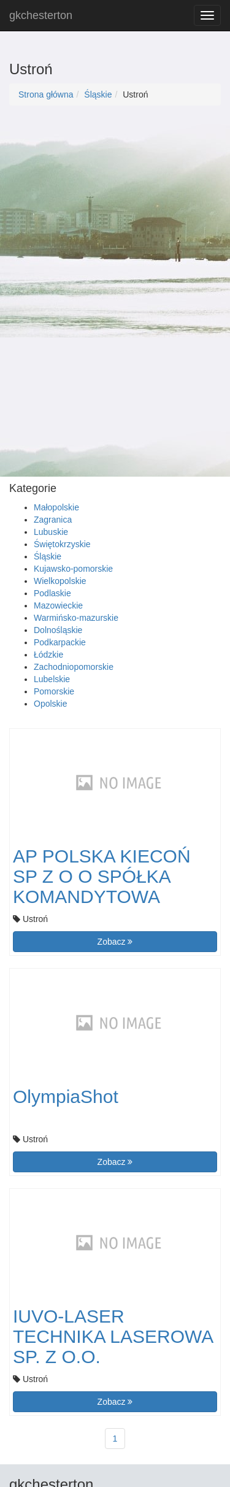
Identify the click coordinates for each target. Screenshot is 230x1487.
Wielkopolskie (60, 581)
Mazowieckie (58, 605)
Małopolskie (56, 507)
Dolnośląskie (58, 630)
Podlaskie (52, 593)
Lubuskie (51, 532)
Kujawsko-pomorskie (73, 569)
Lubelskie (52, 679)
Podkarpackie (60, 642)
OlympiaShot (65, 1096)
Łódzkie (48, 654)
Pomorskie (54, 691)
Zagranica (53, 519)
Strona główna (46, 94)
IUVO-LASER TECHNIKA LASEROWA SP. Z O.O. (113, 1336)
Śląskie (98, 94)
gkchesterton (40, 15)
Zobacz (115, 942)
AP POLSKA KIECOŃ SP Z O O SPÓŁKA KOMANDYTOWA (102, 876)
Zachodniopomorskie (73, 667)
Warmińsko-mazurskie (76, 618)
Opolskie (50, 704)
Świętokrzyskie (62, 544)
